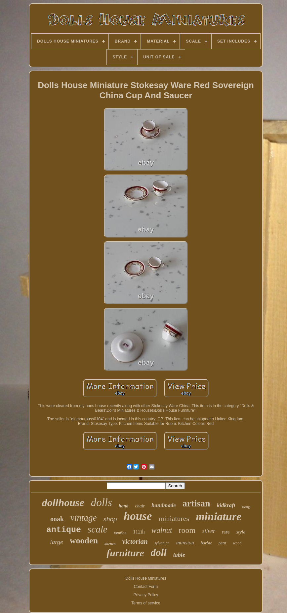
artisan (196, 503)
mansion (185, 542)
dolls (101, 502)
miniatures (173, 518)
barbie (206, 542)
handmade (163, 505)
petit (222, 542)
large (56, 541)
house (138, 516)
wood (237, 543)
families (120, 533)
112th (139, 531)
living (246, 507)
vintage (83, 518)
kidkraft (226, 505)
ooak (57, 519)
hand (124, 505)
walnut (161, 530)
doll (159, 552)
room (187, 530)
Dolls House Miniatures (145, 578)
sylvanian (162, 543)
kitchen (110, 544)
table (179, 555)
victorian (135, 541)
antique (63, 530)
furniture (125, 552)
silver (208, 531)
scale (97, 529)
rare (225, 531)
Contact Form (146, 586)
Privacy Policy (146, 595)
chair (140, 505)
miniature (218, 516)
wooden (84, 540)
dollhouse (63, 502)
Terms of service (145, 603)
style (240, 531)
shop (110, 519)
